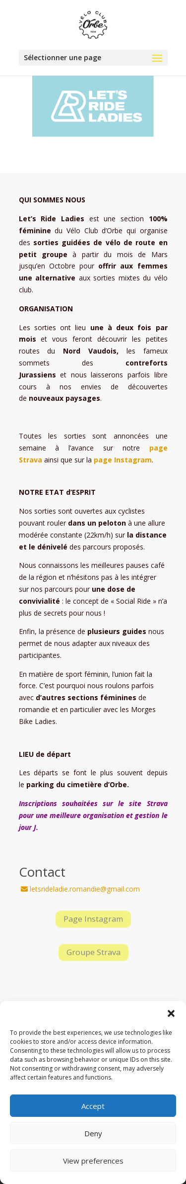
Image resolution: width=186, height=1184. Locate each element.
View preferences (93, 1161)
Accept (93, 1106)
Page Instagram (93, 918)
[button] (171, 1013)
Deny (93, 1133)
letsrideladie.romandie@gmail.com (80, 889)
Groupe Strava (93, 952)
